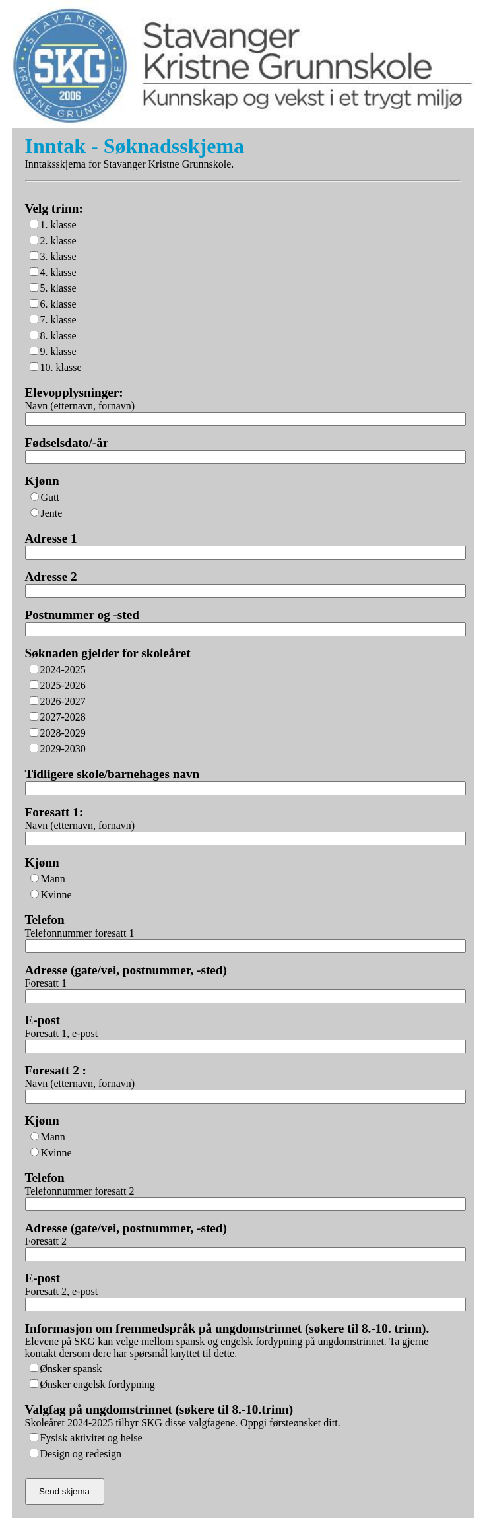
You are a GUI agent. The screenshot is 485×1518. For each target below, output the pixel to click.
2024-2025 (63, 669)
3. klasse (58, 256)
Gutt (50, 497)
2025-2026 (63, 685)
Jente (52, 513)
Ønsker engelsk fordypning (97, 1384)
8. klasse (58, 335)
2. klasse (58, 240)
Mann (53, 878)
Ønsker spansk (71, 1368)
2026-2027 (63, 701)
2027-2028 (63, 717)
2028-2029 (63, 733)
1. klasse (58, 224)
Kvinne (56, 894)
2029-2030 (63, 748)
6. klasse (58, 304)
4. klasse (58, 272)
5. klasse (58, 288)
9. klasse (58, 351)
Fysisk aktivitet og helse (91, 1437)
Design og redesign (81, 1453)
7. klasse (58, 319)
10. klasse (61, 367)
